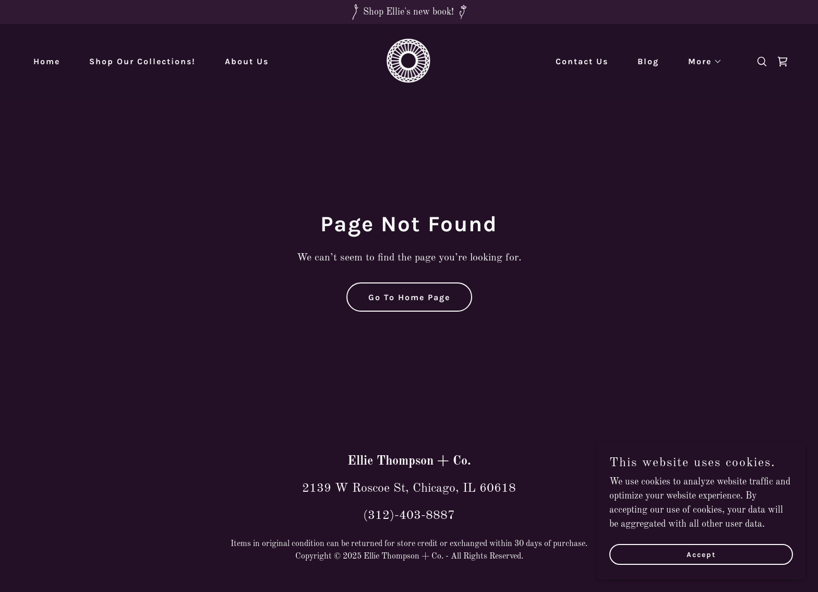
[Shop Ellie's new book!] (409, 12)
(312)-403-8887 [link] (409, 516)
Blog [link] (648, 61)
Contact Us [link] (582, 61)
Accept (701, 554)
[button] (701, 61)
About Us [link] (247, 61)
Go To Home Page (409, 297)
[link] (409, 61)
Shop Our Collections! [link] (142, 61)
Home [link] (46, 61)
